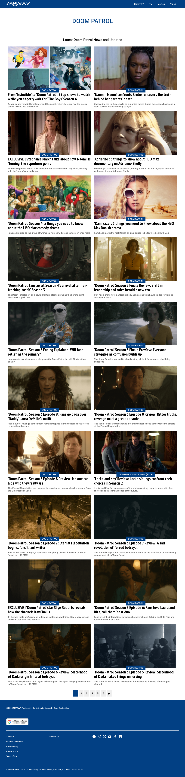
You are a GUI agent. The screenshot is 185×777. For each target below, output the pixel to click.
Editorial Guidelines (14, 741)
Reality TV (138, 4)
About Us (10, 737)
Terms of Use (11, 756)
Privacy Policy (12, 746)
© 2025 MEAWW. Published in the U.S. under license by (30, 708)
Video (173, 4)
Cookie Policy (12, 751)
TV (150, 4)
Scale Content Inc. (61, 708)
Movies (161, 4)
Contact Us (54, 737)
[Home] (18, 3)
